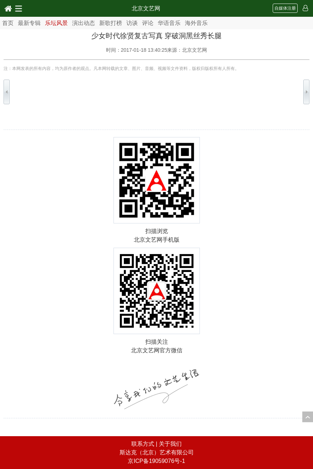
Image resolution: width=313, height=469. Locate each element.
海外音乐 (196, 23)
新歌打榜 (110, 23)
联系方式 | (145, 444)
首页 (8, 23)
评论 (147, 23)
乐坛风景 (56, 23)
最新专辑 (29, 23)
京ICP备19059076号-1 (156, 461)
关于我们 (170, 444)
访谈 (132, 23)
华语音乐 (169, 23)
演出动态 (83, 23)
